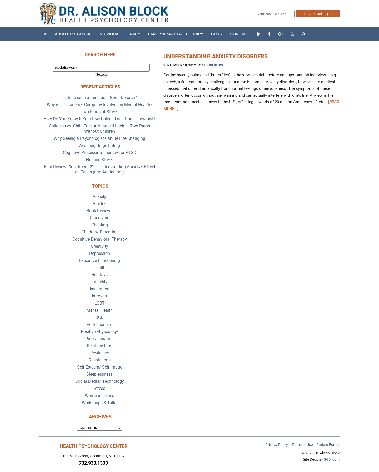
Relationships (99, 346)
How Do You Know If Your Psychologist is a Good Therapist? (99, 119)
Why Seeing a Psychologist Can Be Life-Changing (99, 138)
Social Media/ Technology (99, 381)
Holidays (99, 274)
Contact (239, 34)
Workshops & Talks (99, 402)
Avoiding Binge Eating (99, 145)
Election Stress (99, 159)
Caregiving (99, 218)
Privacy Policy (276, 444)
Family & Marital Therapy (175, 34)
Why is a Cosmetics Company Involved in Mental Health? (99, 104)
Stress (99, 388)
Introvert (99, 296)
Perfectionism (99, 324)
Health (99, 267)
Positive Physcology (99, 331)
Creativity (99, 246)
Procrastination (99, 338)
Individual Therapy (119, 34)
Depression (99, 253)
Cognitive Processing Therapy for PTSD (99, 152)
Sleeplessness (99, 374)
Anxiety (99, 196)
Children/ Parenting (100, 232)
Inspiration (99, 289)
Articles (99, 203)
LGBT (99, 303)
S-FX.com (332, 459)
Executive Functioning (99, 260)
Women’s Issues (99, 395)
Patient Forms (328, 444)
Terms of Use (302, 444)
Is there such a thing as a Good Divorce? (99, 97)
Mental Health (100, 310)
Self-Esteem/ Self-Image (99, 367)
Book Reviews (99, 210)
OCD (99, 317)
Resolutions (100, 360)
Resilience (99, 353)
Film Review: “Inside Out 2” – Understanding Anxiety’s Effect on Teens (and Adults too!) (99, 169)
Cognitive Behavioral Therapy (99, 239)
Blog (216, 34)
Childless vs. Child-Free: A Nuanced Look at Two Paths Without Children (99, 128)
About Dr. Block (73, 34)
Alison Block (213, 65)
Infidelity (99, 282)
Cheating (99, 225)
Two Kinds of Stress (99, 112)
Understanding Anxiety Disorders (215, 56)
